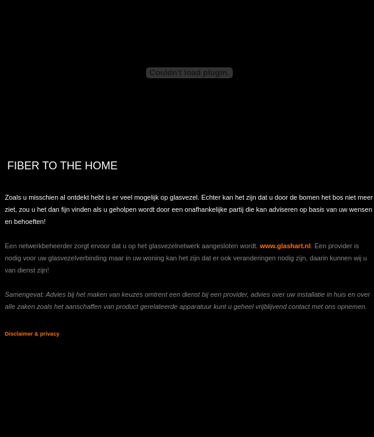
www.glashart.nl (285, 245)
